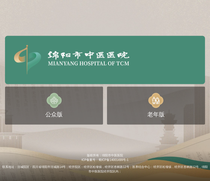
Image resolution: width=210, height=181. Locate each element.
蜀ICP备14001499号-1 (113, 160)
